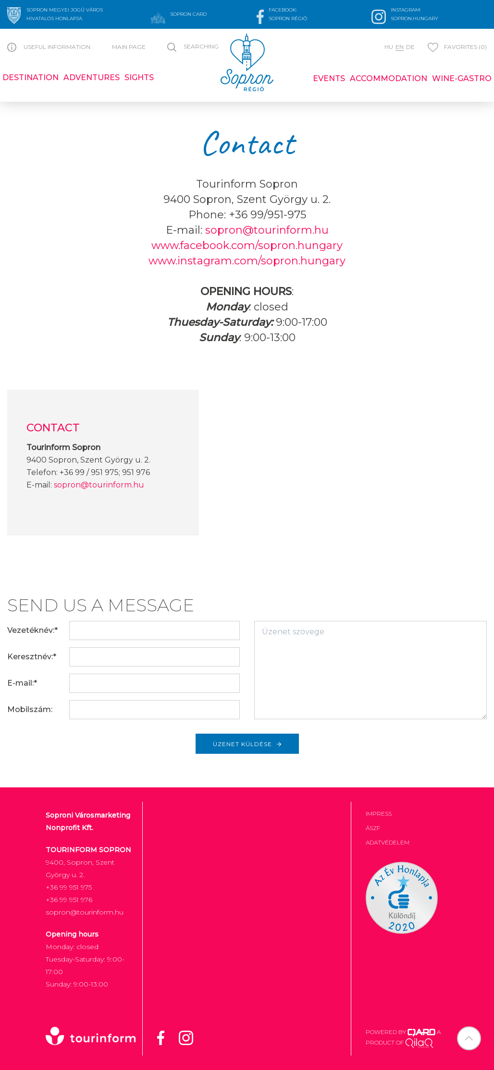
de (410, 46)
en (399, 46)
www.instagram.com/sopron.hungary (247, 260)
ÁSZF (373, 828)
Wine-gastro (462, 78)
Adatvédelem (387, 842)
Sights (139, 77)
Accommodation (388, 78)
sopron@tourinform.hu (267, 230)
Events (329, 78)
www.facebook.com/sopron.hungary (247, 245)
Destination (30, 77)
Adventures (91, 77)
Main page (129, 46)
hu (388, 46)
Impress (379, 813)
